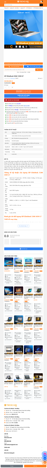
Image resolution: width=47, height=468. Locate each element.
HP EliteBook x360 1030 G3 (8, 268)
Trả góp (11, 466)
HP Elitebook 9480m (27, 384)
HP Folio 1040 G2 (8, 383)
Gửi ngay (39, 69)
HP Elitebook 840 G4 (8, 326)
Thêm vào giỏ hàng (23, 96)
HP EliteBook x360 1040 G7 (28, 297)
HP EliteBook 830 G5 (38, 326)
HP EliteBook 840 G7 (18, 268)
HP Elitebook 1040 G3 (18, 326)
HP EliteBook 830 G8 (18, 356)
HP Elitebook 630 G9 (18, 297)
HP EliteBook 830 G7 (8, 297)
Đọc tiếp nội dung (23, 226)
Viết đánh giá (23, 249)
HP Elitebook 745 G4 (18, 384)
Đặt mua (35, 466)
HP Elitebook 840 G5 (38, 384)
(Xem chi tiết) (27, 105)
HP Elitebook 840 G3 (38, 297)
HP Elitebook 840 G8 (28, 268)
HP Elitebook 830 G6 (8, 356)
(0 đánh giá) (12, 78)
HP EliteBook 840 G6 (38, 268)
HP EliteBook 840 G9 (38, 356)
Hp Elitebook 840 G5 (28, 326)
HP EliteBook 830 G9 (28, 356)
